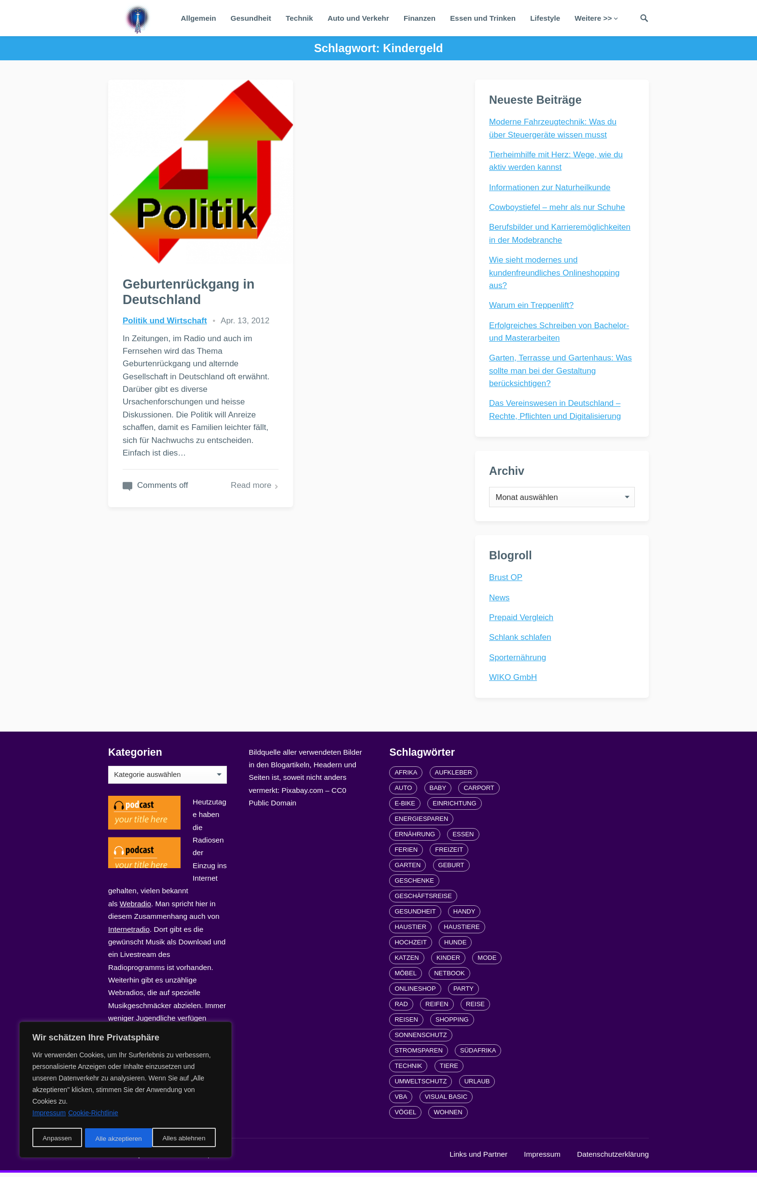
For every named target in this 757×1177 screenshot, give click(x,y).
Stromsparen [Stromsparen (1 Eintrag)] (418, 1054)
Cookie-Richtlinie (93, 1115)
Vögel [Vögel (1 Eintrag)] (405, 1116)
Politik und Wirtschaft (165, 303)
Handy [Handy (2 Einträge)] (464, 915)
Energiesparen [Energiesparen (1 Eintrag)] (421, 822)
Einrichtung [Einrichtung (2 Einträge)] (454, 807)
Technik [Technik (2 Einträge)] (408, 1069)
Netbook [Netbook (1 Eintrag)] (449, 977)
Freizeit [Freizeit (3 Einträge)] (449, 853)
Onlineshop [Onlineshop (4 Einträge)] (414, 992)
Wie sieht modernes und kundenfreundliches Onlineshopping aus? (555, 273)
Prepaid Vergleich (522, 620)
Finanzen (419, 18)
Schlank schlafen (521, 640)
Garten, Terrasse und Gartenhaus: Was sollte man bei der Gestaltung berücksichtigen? (561, 371)
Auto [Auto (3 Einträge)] (403, 791)
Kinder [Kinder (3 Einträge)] (448, 961)
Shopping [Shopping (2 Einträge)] (452, 1023)
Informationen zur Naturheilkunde (550, 188)
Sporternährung (518, 660)
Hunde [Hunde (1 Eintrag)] (455, 946)
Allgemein (198, 18)
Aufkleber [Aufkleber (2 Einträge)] (453, 776)
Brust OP (506, 580)
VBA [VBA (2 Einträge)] (400, 1100)
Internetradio (129, 933)
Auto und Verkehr (358, 18)
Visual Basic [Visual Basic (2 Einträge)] (446, 1100)
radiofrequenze (204, 1158)
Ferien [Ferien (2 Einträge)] (406, 853)
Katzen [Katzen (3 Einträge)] (406, 961)
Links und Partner (478, 1158)
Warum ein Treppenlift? (532, 305)
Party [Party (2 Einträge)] (463, 992)
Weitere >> (593, 18)
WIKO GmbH (513, 680)
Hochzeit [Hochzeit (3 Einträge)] (410, 946)
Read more (234, 480)
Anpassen (56, 1139)
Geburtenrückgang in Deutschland (189, 275)
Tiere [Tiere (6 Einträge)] (449, 1069)
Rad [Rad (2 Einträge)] (400, 1007)
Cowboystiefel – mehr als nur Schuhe (558, 207)
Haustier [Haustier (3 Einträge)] (410, 930)
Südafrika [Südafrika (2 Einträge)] (478, 1054)
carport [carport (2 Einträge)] (478, 791)
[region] (125, 1091)
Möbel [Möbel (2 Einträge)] (405, 977)
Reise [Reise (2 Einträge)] (475, 1007)
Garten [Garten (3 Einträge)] (407, 868)
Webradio (135, 907)
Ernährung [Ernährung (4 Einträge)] (414, 838)
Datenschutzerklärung (613, 1158)
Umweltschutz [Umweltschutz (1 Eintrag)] (420, 1085)
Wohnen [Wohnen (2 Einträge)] (448, 1116)
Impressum (542, 1158)
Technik (299, 18)
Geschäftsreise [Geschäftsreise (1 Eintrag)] (422, 899)
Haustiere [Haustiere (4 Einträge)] (461, 930)
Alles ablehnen (116, 1139)
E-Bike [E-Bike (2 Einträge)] (404, 807)
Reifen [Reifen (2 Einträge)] (437, 1007)
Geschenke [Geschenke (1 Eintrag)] (414, 884)
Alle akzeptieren (185, 1139)
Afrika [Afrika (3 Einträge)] (405, 776)
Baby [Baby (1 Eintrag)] (438, 791)
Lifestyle (545, 18)
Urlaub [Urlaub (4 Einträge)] (477, 1085)
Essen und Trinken (483, 18)
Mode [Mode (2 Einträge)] (486, 961)
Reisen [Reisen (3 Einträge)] (406, 1023)
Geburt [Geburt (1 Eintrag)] (451, 868)
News (500, 600)
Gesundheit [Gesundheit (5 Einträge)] (414, 915)
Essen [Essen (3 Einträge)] (463, 838)
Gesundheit (251, 18)
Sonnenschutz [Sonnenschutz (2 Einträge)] (420, 1038)
